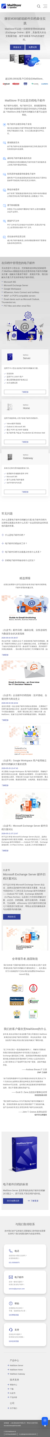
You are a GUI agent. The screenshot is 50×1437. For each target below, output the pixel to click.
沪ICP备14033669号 (11, 1434)
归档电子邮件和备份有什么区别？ (20, 560)
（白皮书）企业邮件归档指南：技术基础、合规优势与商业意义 (24, 697)
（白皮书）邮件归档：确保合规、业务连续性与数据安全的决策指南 (24, 632)
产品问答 (13, 1397)
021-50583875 (14, 1262)
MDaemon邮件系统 (32, 1423)
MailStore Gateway (17, 1374)
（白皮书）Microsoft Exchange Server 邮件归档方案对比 (25, 828)
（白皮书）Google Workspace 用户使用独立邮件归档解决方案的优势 (24, 762)
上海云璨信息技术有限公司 (18, 1423)
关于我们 (13, 1408)
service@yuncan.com (17, 1289)
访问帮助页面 (14, 1315)
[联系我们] (45, 1421)
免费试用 (33, 47)
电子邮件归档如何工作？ (16, 543)
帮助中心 (13, 1385)
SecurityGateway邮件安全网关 (12, 1425)
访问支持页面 (14, 1341)
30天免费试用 (13, 1201)
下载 (12, 1389)
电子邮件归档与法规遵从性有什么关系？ (23, 552)
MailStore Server (16, 1365)
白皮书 (12, 1393)
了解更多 (25, 392)
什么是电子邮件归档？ (15, 535)
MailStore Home (16, 1370)
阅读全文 (17, 47)
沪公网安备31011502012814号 (27, 1434)
